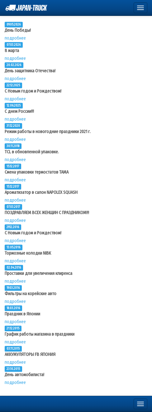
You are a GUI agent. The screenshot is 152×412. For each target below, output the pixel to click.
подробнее (15, 38)
